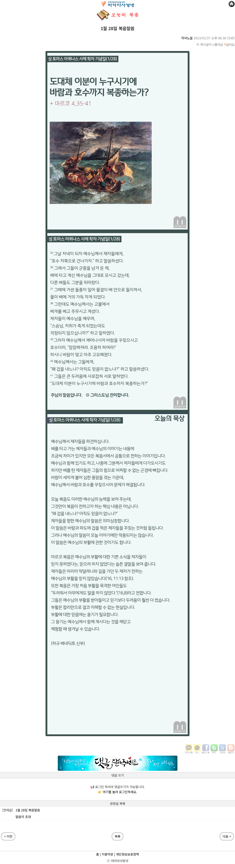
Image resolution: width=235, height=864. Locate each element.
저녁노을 (187, 38)
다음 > (227, 836)
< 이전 (8, 836)
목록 (117, 836)
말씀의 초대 (23, 816)
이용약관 (107, 854)
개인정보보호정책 (127, 854)
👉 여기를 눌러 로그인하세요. (117, 792)
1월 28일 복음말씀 (27, 810)
